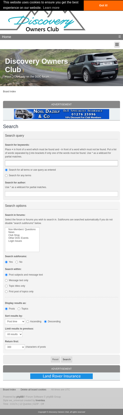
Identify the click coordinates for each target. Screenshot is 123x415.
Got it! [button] (103, 5)
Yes (9, 262)
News (22, 232)
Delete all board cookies (33, 389)
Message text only (16, 280)
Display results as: (15, 303)
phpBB (20, 396)
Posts (10, 308)
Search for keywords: (17, 144)
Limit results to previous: (19, 328)
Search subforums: (16, 256)
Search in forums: (15, 215)
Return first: (12, 341)
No (18, 262)
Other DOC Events (22, 238)
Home (6, 37)
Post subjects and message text (24, 274)
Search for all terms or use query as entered (30, 169)
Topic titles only (15, 286)
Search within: (13, 269)
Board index (9, 91)
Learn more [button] (51, 7)
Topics (23, 308)
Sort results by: (14, 315)
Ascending (33, 321)
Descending (52, 321)
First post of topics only (19, 291)
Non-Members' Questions (22, 229)
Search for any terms (18, 175)
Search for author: (15, 182)
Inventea (40, 400)
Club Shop (22, 235)
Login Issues (22, 241)
